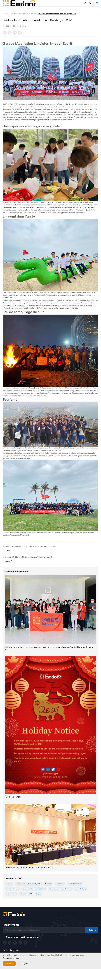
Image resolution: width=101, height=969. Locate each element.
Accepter (9, 963)
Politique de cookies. (11, 958)
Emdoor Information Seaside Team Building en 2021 (57, 14)
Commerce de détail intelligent (28, 884)
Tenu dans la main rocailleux (34, 889)
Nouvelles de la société (27, 14)
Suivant (8, 561)
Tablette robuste (75, 884)
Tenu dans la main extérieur (60, 889)
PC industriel (80, 889)
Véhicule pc (11, 894)
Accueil (5, 14)
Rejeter (25, 964)
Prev (7, 551)
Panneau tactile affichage (30, 894)
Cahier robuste (12, 889)
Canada (48, 884)
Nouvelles (13, 14)
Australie (60, 884)
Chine (9, 884)
